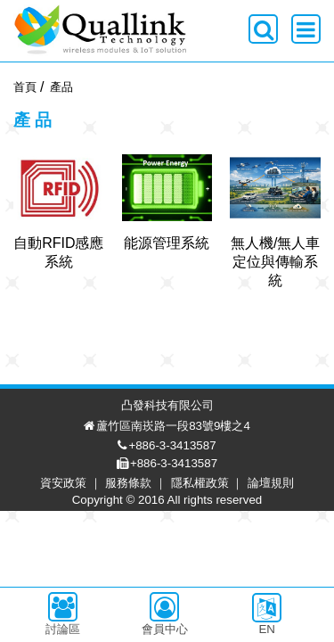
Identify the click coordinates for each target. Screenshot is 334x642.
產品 (61, 87)
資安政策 (76, 614)
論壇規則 (284, 614)
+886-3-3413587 (185, 576)
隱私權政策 (213, 614)
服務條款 (141, 614)
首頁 (25, 87)
